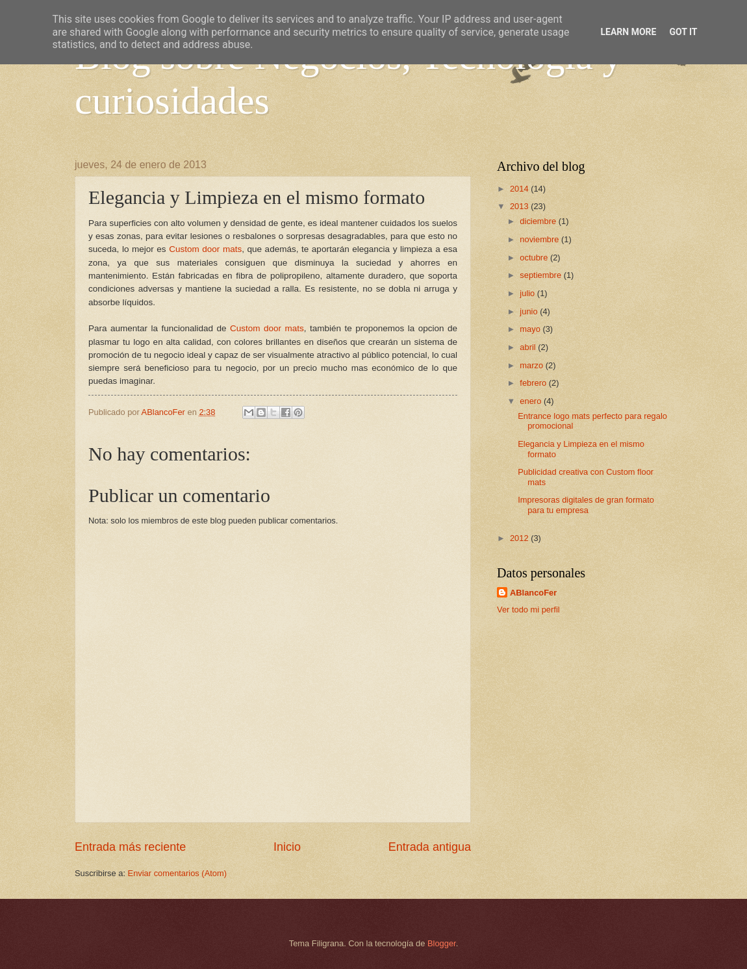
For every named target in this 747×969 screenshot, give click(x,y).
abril (529, 347)
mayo (531, 329)
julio (528, 293)
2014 (520, 189)
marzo (532, 365)
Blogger (441, 943)
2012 (520, 538)
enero (532, 401)
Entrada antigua (429, 846)
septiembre (541, 275)
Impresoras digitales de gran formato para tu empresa (586, 504)
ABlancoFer (533, 593)
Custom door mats (205, 249)
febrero (534, 383)
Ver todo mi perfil (528, 609)
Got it (683, 32)
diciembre (539, 221)
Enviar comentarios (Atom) (177, 873)
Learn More (628, 32)
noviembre (540, 239)
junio (530, 311)
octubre (535, 257)
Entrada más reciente (130, 846)
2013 (520, 206)
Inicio (287, 846)
